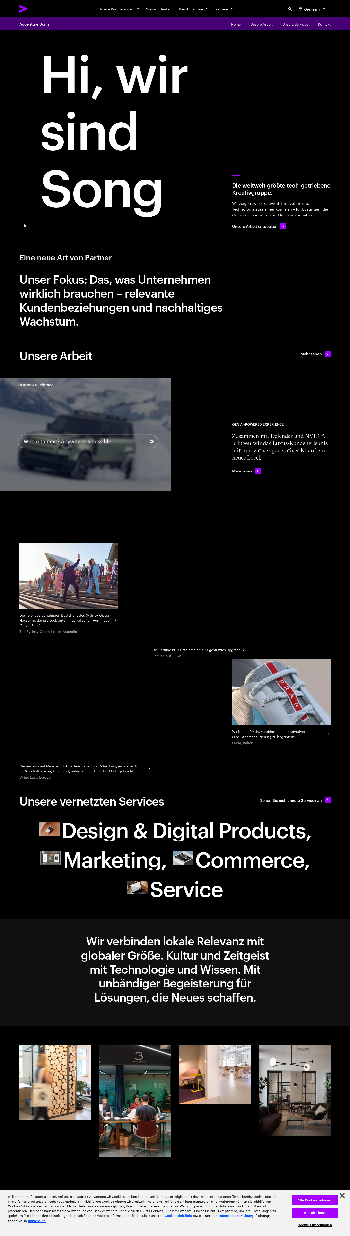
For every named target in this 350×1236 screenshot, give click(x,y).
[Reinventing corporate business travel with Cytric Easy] (85, 767)
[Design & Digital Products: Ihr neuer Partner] (175, 829)
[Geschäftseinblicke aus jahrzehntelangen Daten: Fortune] (199, 649)
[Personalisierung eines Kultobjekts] (281, 702)
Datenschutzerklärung (236, 1215)
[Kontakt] (324, 23)
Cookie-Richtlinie (178, 1215)
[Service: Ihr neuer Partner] (175, 888)
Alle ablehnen (315, 1212)
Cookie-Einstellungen (315, 1225)
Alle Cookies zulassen (315, 1200)
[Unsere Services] (295, 23)
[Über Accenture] (193, 8)
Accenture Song (34, 23)
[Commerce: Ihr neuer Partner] (241, 858)
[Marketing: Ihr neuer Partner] (103, 858)
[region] (175, 1212)
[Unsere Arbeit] (261, 23)
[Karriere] (224, 8)
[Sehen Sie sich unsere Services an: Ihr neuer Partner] (295, 800)
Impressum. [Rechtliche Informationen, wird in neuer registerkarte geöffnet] (37, 1221)
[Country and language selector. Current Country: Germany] (312, 9)
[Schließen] (342, 1195)
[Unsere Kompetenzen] (119, 8)
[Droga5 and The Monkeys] (68, 589)
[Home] (236, 23)
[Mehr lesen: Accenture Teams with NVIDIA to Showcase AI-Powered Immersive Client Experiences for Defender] (246, 471)
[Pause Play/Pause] (25, 226)
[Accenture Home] (34, 9)
